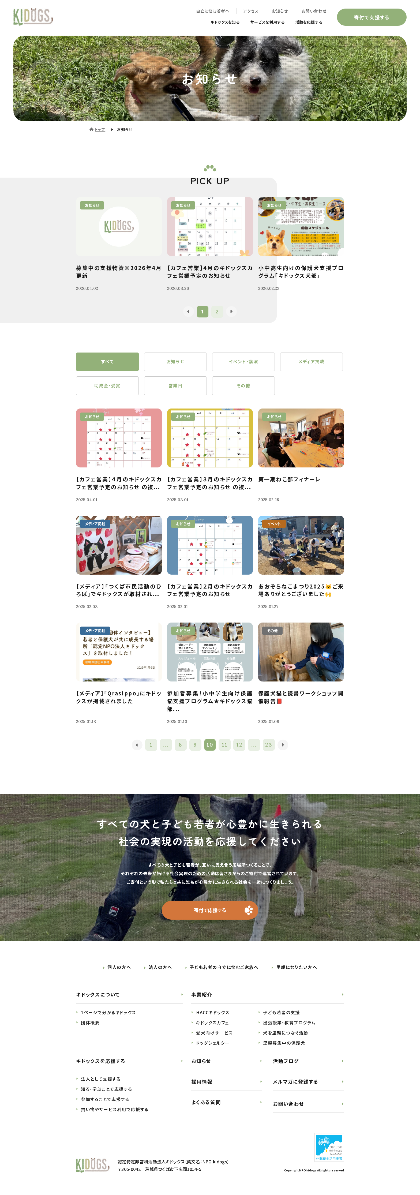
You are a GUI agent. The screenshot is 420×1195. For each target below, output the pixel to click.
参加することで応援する (105, 1099)
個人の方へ (119, 967)
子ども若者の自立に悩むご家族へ (224, 967)
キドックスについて (98, 994)
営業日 (175, 386)
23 (269, 745)
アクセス (250, 11)
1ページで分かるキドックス (108, 1013)
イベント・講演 (243, 362)
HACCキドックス (212, 1013)
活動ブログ (286, 1061)
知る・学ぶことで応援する (106, 1089)
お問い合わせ (314, 11)
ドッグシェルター (213, 1043)
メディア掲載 (311, 362)
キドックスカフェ (212, 1023)
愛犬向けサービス (214, 1033)
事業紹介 (201, 994)
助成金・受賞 (107, 386)
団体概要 (90, 1023)
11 (225, 745)
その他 (243, 386)
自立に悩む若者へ (212, 11)
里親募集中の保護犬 (284, 1043)
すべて (107, 362)
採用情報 (201, 1081)
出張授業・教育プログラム (289, 1023)
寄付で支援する (372, 17)
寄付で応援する (210, 910)
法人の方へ (160, 967)
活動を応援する (306, 22)
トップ (100, 129)
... (166, 745)
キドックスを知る (214, 22)
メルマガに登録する (295, 1081)
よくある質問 (206, 1102)
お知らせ (280, 11)
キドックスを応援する (101, 1061)
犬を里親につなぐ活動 (285, 1033)
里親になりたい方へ (296, 967)
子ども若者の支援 (281, 1013)
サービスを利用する (261, 22)
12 (239, 745)
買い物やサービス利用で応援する (115, 1110)
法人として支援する (101, 1079)
